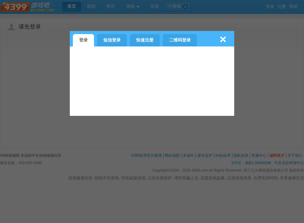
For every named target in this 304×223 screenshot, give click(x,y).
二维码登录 (180, 40)
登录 (83, 40)
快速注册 (145, 40)
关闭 (223, 39)
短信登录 (112, 40)
